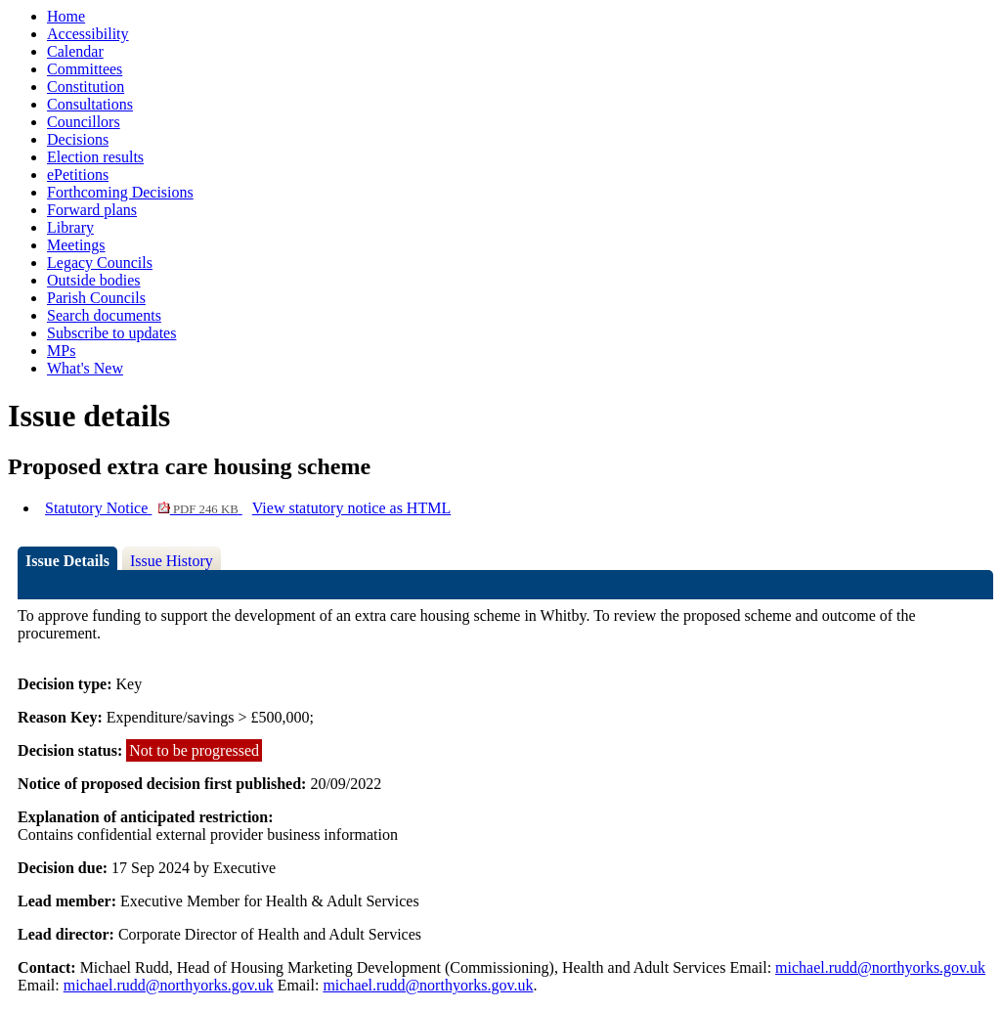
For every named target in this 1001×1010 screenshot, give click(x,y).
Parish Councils (96, 297)
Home (66, 16)
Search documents (104, 315)
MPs (61, 350)
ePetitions (78, 174)
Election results (95, 157)
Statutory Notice (143, 508)
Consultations (90, 104)
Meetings (76, 245)
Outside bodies (94, 280)
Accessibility (88, 33)
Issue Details (67, 560)
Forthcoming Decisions (120, 192)
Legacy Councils (99, 262)
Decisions (78, 139)
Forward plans (92, 209)
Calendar (75, 51)
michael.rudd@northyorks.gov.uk (880, 967)
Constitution (85, 86)
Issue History (171, 560)
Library (70, 227)
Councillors (83, 121)
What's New (85, 368)
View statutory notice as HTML (351, 508)
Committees (84, 69)
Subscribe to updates (111, 333)
